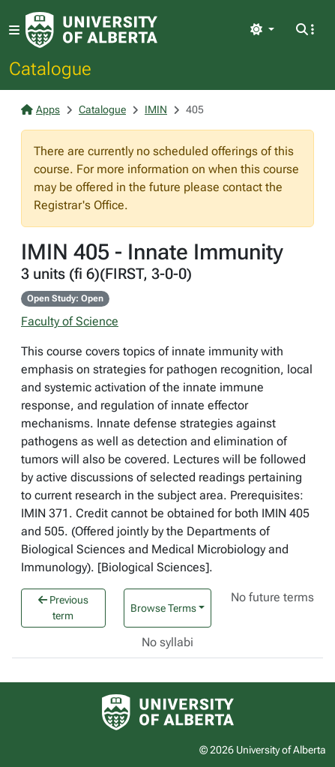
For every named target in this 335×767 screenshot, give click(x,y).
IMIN (156, 109)
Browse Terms (163, 608)
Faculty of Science (69, 321)
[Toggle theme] (262, 30)
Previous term (63, 608)
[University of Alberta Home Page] (91, 30)
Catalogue (50, 68)
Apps (40, 109)
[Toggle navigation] (14, 30)
